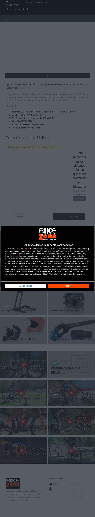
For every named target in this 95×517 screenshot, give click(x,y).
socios (27, 249)
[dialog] (47, 258)
